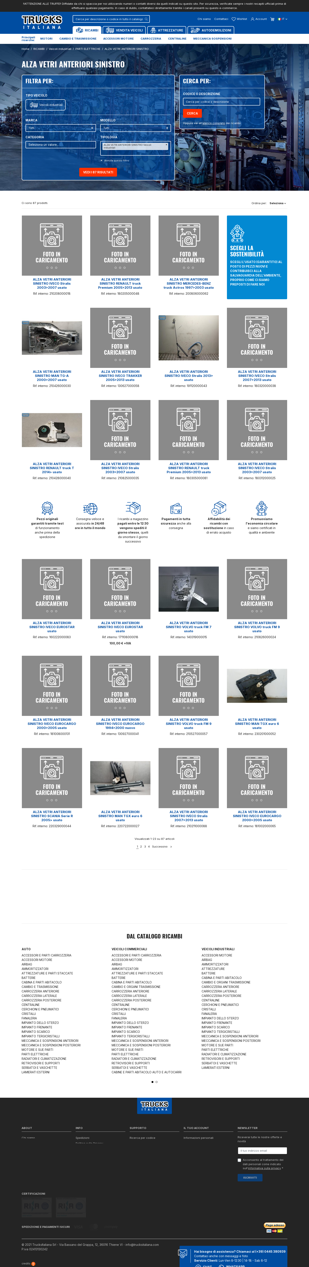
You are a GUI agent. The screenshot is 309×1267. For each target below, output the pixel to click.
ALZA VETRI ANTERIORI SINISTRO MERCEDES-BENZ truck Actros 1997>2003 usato (189, 283)
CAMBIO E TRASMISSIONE (40, 987)
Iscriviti (250, 1177)
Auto (26, 949)
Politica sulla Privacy (89, 1143)
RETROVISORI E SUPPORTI (41, 1063)
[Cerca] (111, 19)
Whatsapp (231, 1252)
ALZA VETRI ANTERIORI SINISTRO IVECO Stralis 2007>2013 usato (257, 376)
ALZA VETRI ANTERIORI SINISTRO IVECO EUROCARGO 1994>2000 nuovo (120, 724)
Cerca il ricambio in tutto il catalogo (99, 1159)
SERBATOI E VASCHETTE (39, 1067)
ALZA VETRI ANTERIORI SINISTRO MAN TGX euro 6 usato (257, 724)
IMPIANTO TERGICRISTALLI (41, 1036)
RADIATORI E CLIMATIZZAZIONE (44, 1058)
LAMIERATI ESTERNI (36, 1072)
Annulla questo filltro (116, 160)
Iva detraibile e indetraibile (147, 1159)
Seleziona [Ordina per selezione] (278, 203)
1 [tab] (152, 1082)
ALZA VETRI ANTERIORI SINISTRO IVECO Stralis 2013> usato (189, 376)
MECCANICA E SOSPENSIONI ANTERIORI (50, 1040)
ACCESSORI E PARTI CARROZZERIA (46, 955)
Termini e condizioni (80, 1258)
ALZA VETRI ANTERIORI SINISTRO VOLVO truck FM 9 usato (257, 627)
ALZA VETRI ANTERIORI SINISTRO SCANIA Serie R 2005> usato (52, 816)
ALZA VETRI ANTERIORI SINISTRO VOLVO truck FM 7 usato (189, 627)
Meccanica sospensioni (212, 38)
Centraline (177, 38)
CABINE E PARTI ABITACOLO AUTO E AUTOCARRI (147, 1072)
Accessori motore (118, 38)
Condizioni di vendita (90, 1149)
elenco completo (213, 123)
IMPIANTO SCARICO (36, 1032)
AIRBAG (27, 964)
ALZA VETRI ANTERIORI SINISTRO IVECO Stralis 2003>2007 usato (52, 283)
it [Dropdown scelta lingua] (282, 19)
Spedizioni (82, 1137)
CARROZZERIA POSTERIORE (42, 1000)
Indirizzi (189, 1154)
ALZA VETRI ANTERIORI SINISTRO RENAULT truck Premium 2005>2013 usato (120, 283)
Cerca (192, 113)
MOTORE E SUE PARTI (37, 1049)
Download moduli (141, 1149)
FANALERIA (29, 1018)
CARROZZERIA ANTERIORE (40, 991)
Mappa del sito (85, 1165)
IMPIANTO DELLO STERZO (40, 1023)
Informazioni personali (198, 1137)
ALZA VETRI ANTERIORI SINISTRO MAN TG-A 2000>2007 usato (52, 376)
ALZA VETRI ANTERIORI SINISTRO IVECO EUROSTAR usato (52, 627)
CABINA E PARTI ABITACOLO (42, 982)
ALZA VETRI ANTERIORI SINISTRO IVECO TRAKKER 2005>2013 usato (120, 376)
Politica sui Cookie (88, 1154)
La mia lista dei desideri (199, 1159)
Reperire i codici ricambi (146, 1143)
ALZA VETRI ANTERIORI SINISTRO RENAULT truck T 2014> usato (52, 468)
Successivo (162, 846)
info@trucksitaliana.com (142, 1229)
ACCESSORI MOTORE (37, 960)
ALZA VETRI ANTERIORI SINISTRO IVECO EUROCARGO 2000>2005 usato (52, 724)
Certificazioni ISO (33, 1143)
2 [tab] (156, 1082)
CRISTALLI (29, 1014)
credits (28, 1248)
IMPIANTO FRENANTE (37, 1027)
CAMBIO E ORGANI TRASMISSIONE (136, 987)
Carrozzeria (151, 38)
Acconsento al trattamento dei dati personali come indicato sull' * (263, 1164)
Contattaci (221, 19)
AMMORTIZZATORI (35, 969)
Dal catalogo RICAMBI (154, 937)
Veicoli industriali (51, 105)
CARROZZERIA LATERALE (39, 996)
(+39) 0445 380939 (270, 1236)
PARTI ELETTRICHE (35, 1054)
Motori (46, 38)
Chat (203, 1252)
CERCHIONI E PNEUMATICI (40, 1009)
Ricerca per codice (142, 1137)
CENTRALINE (31, 1005)
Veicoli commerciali (129, 949)
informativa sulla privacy (264, 1168)
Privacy (61, 1258)
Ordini (188, 1143)
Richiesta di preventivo (145, 1154)
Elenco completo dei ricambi (95, 1171)
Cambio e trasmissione (77, 38)
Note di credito (193, 1149)
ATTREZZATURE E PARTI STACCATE (47, 973)
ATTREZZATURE (213, 969)
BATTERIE (29, 978)
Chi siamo (204, 19)
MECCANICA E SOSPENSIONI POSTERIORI (51, 1045)
